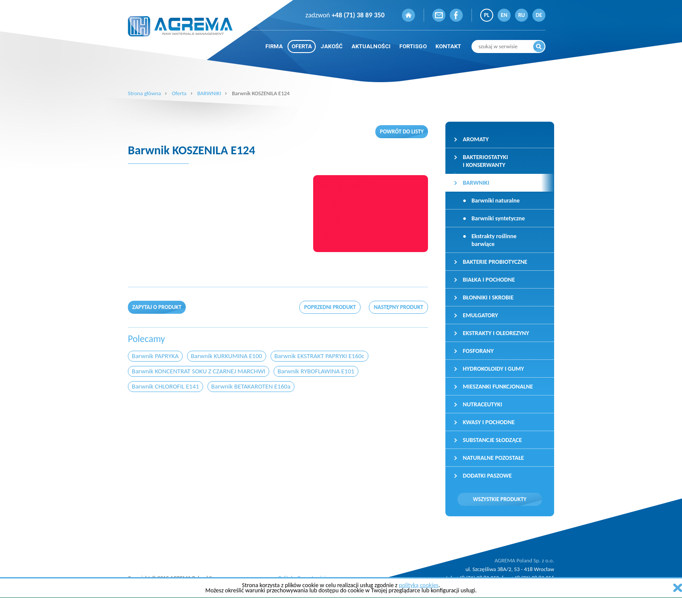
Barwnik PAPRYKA (155, 356)
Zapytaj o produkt (156, 307)
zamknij (677, 588)
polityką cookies (418, 585)
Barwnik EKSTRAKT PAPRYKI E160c (319, 356)
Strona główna (144, 93)
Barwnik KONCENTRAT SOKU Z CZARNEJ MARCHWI (198, 371)
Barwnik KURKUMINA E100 (226, 356)
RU (521, 15)
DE (539, 15)
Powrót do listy (402, 131)
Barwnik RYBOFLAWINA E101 (315, 371)
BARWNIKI (209, 93)
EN (504, 15)
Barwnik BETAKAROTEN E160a (251, 386)
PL (486, 15)
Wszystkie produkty (500, 499)
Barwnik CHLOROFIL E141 (165, 386)
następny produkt (398, 307)
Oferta (179, 93)
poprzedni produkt (330, 307)
